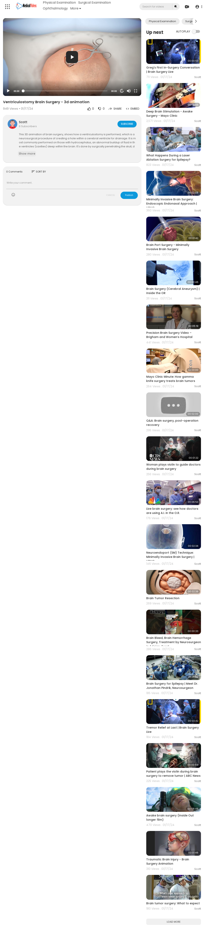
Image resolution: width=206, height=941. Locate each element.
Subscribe (127, 123)
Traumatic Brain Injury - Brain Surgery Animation (167, 861)
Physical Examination (59, 2)
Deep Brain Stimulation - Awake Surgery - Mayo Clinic (169, 113)
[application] (72, 57)
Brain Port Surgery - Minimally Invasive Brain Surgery (167, 247)
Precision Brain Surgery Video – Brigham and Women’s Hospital (169, 335)
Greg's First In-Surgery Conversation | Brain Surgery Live (173, 70)
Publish (129, 195)
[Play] (8, 91)
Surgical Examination (94, 2)
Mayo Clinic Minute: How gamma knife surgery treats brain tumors (170, 379)
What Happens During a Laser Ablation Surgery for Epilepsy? (168, 157)
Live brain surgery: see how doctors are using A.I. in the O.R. (172, 511)
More (75, 8)
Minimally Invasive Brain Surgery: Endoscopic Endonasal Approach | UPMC (171, 203)
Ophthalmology (55, 8)
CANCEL (110, 195)
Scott (23, 122)
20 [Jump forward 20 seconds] (122, 91)
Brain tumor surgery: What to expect (173, 903)
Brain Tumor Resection (162, 598)
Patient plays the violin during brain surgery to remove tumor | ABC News (173, 773)
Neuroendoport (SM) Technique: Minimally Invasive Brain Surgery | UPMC (170, 557)
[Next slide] (196, 21)
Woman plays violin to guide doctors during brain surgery (173, 467)
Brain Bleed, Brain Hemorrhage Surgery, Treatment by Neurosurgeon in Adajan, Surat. (173, 642)
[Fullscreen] (136, 91)
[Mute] (129, 91)
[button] (198, 6)
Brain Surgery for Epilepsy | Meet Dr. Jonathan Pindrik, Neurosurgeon (172, 686)
